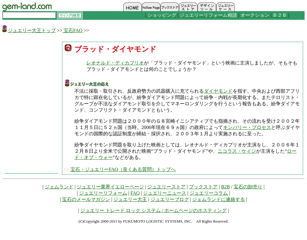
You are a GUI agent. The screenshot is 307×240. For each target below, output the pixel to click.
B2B (225, 186)
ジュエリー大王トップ (32, 30)
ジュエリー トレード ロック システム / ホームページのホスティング (153, 210)
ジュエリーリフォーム (103, 193)
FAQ (135, 193)
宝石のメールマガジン (86, 199)
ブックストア (203, 186)
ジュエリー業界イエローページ (110, 186)
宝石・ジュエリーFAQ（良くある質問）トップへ (123, 169)
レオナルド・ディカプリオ (115, 62)
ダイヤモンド (218, 91)
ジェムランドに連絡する (218, 199)
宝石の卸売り (248, 186)
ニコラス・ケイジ (237, 151)
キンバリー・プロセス (247, 127)
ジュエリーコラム (208, 193)
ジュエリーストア (166, 186)
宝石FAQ (73, 30)
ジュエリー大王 (130, 199)
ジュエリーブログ (170, 199)
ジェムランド (59, 186)
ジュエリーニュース (164, 193)
